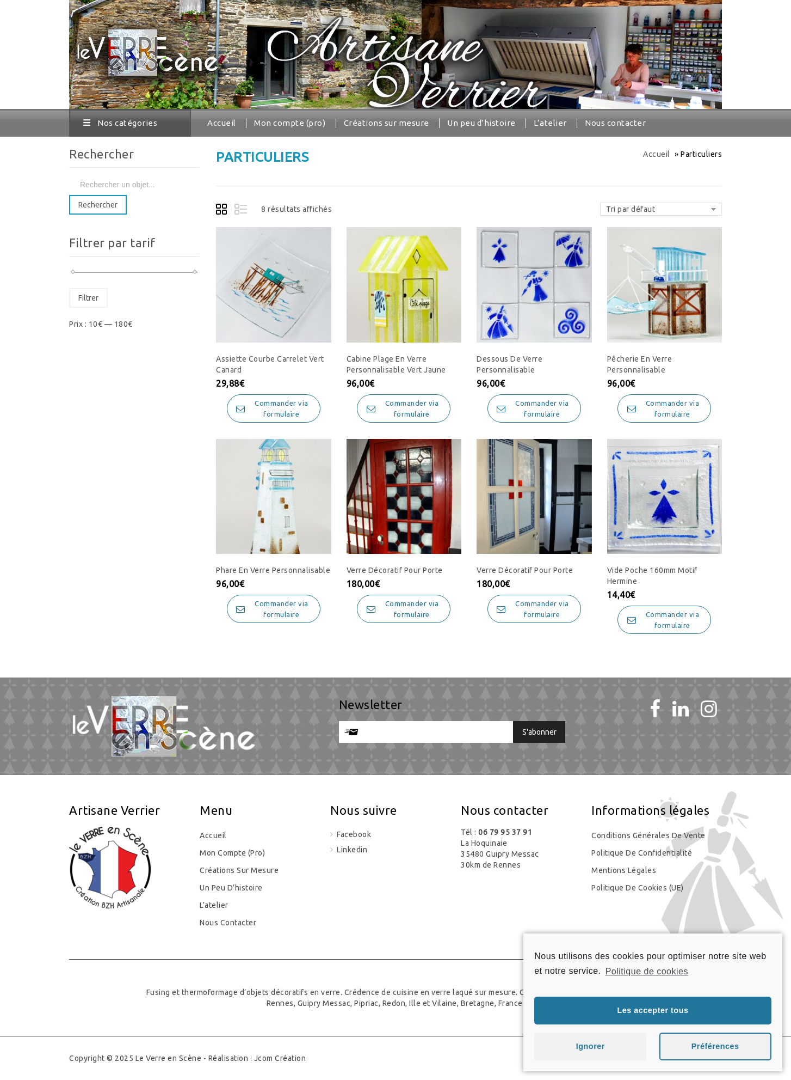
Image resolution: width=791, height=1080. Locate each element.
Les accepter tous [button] (653, 1010)
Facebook (353, 834)
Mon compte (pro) (289, 122)
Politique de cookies (646, 971)
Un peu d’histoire (481, 122)
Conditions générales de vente (648, 835)
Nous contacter (615, 122)
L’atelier (550, 122)
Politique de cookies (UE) (637, 887)
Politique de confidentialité (641, 853)
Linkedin (351, 849)
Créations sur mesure (386, 122)
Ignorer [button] (590, 1046)
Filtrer (88, 298)
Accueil (221, 122)
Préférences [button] (715, 1046)
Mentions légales (623, 870)
